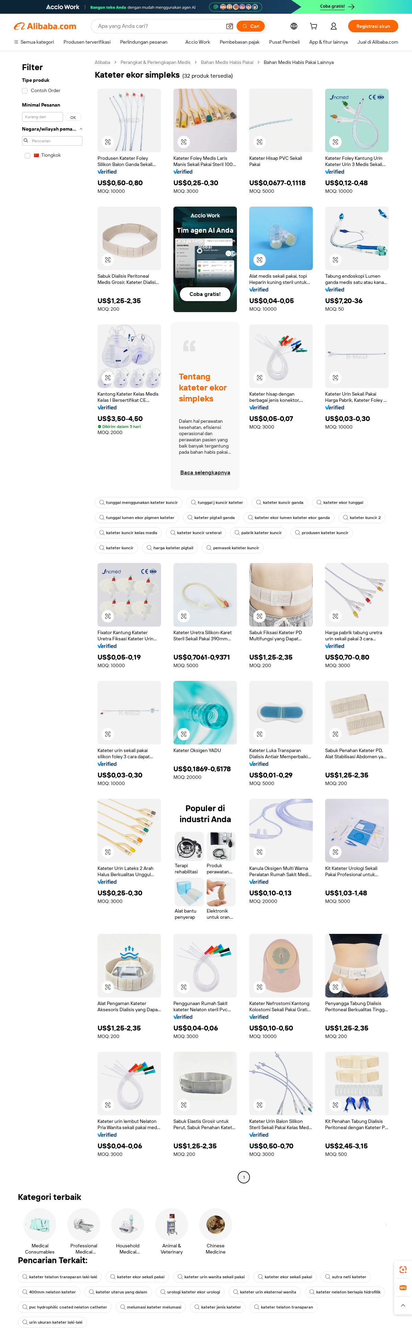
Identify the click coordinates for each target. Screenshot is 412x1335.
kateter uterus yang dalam (118, 1292)
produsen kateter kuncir (321, 533)
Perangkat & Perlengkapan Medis (156, 62)
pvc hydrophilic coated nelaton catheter (64, 1307)
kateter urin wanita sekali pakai (211, 1277)
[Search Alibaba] (159, 26)
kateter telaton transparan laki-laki (59, 1277)
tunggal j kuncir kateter (217, 502)
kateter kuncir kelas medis (128, 533)
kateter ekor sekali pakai (137, 1277)
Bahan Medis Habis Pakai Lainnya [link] (299, 62)
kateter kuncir (116, 548)
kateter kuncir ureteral (195, 533)
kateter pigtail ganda (211, 517)
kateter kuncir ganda (280, 502)
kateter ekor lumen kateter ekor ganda (289, 517)
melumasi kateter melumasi (150, 1307)
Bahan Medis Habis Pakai (227, 62)
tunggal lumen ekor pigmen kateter (136, 517)
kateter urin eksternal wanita (264, 1292)
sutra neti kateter (345, 1277)
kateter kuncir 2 (362, 517)
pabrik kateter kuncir (258, 533)
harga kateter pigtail (170, 548)
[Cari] (251, 26)
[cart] (315, 27)
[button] (230, 26)
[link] (403, 1270)
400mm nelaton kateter (49, 1292)
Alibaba (102, 62)
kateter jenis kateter (217, 1307)
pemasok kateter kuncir (232, 548)
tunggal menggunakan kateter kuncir (138, 502)
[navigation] (52, 620)
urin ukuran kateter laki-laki (52, 1322)
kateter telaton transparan (283, 1307)
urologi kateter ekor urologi (190, 1292)
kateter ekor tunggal (340, 502)
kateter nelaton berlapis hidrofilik (344, 1292)
